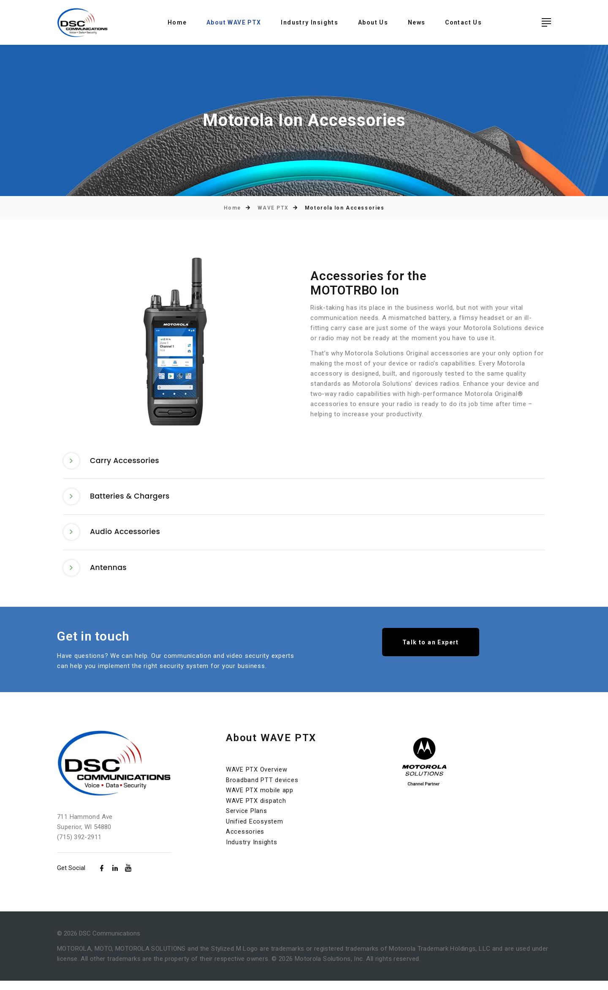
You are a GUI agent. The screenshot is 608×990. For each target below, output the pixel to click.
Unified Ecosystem (254, 829)
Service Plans (246, 819)
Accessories (245, 839)
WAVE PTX (273, 208)
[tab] (304, 462)
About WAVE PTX (233, 22)
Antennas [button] (96, 576)
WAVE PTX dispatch (256, 809)
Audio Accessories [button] (113, 537)
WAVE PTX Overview (257, 779)
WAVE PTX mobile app (260, 799)
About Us (373, 22)
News (417, 22)
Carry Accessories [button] (113, 462)
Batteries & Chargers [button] (118, 500)
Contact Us (463, 22)
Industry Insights (309, 22)
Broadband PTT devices (262, 789)
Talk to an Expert (430, 652)
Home (177, 22)
